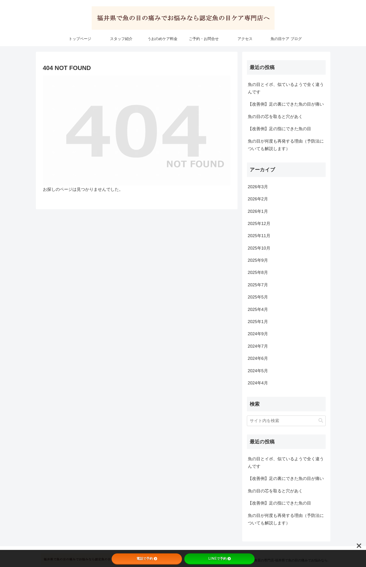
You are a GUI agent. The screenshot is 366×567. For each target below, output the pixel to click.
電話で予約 (146, 558)
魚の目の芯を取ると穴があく (275, 116)
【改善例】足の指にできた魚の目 (279, 128)
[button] (321, 420)
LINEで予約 (219, 558)
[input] (286, 421)
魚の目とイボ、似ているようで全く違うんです (286, 88)
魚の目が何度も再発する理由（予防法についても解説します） (286, 145)
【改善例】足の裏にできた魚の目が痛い (286, 104)
